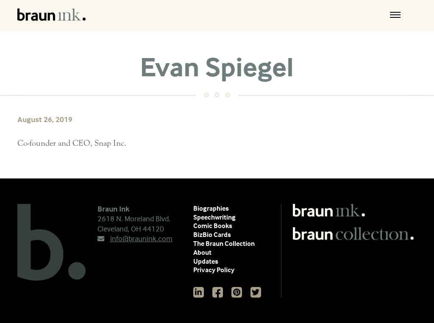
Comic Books (212, 225)
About (202, 252)
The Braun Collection (224, 243)
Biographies (211, 208)
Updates (205, 261)
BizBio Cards (212, 234)
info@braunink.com (134, 238)
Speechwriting (214, 217)
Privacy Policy (213, 269)
